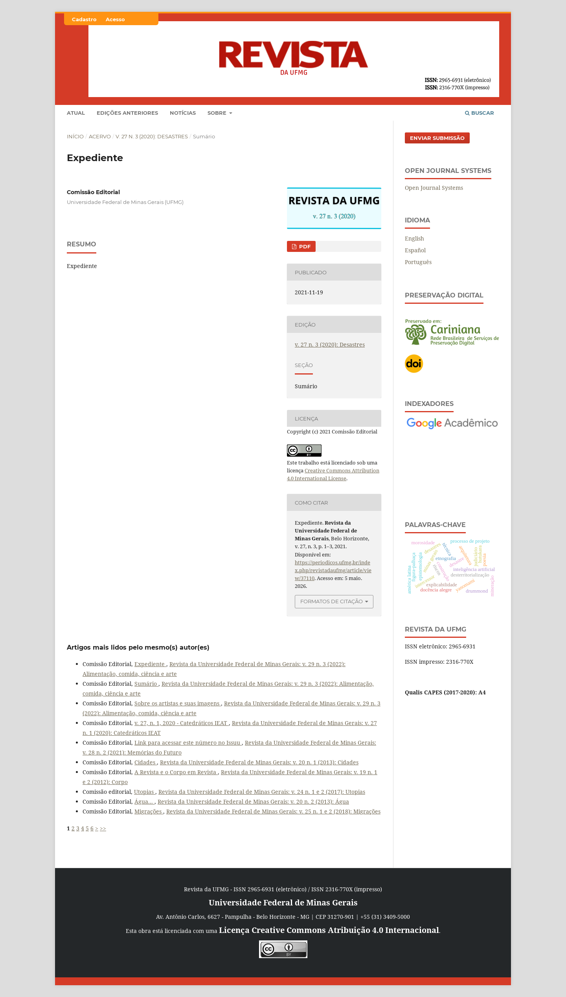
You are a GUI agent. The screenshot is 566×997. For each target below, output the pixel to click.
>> (103, 828)
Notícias (183, 113)
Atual (76, 113)
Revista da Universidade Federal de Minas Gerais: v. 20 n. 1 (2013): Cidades (259, 762)
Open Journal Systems (434, 187)
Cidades (145, 762)
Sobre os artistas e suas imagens (177, 703)
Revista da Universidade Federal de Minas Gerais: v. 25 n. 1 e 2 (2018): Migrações (273, 811)
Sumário (146, 683)
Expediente (150, 664)
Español (415, 250)
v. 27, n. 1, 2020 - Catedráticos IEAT (181, 723)
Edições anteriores (127, 113)
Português (418, 262)
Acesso (115, 19)
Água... (144, 801)
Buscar (479, 113)
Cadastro (84, 19)
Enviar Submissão (437, 138)
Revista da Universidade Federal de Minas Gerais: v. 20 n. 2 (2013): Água (253, 801)
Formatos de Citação (331, 601)
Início (75, 136)
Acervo (100, 136)
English (414, 238)
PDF (304, 246)
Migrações (148, 811)
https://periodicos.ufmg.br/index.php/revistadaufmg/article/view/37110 (333, 570)
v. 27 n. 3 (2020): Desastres (152, 136)
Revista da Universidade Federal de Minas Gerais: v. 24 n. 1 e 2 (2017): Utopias (261, 791)
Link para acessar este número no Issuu (188, 742)
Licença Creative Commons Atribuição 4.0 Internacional (329, 930)
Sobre (218, 113)
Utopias (144, 791)
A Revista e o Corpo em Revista (176, 772)
